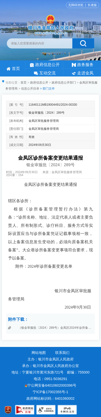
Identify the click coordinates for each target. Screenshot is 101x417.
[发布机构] (16, 120)
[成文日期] (16, 145)
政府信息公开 (45, 64)
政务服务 (83, 64)
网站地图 (39, 353)
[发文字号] (16, 112)
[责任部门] (16, 128)
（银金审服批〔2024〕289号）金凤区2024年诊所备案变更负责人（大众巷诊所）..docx (55, 327)
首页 (13, 68)
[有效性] (16, 137)
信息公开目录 (30, 88)
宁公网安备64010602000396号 (50, 385)
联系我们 (62, 353)
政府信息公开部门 (64, 82)
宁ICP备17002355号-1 (51, 392)
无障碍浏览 (75, 5)
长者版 (92, 5)
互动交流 (45, 73)
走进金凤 (83, 73)
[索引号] (16, 104)
